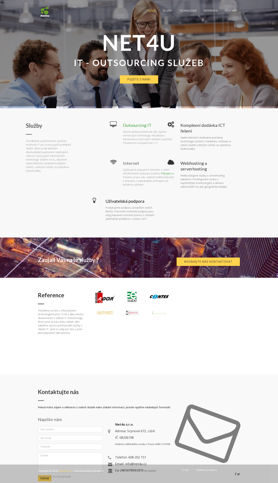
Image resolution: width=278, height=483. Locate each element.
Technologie (188, 10)
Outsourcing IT (164, 125)
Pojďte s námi (139, 84)
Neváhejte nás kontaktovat (208, 262)
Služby (167, 10)
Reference (211, 10)
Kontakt (231, 10)
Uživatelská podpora (124, 201)
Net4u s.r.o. (65, 471)
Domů (152, 10)
